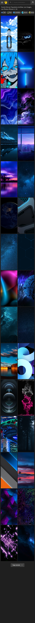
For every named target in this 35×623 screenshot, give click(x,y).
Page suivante (17, 565)
